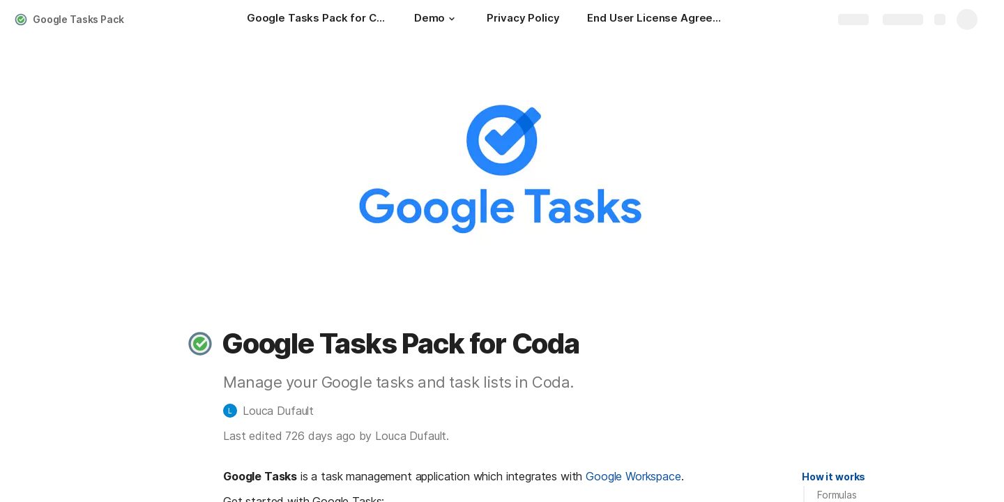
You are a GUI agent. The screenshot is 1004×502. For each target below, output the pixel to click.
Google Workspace (633, 476)
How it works (833, 476)
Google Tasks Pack (78, 19)
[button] (452, 19)
